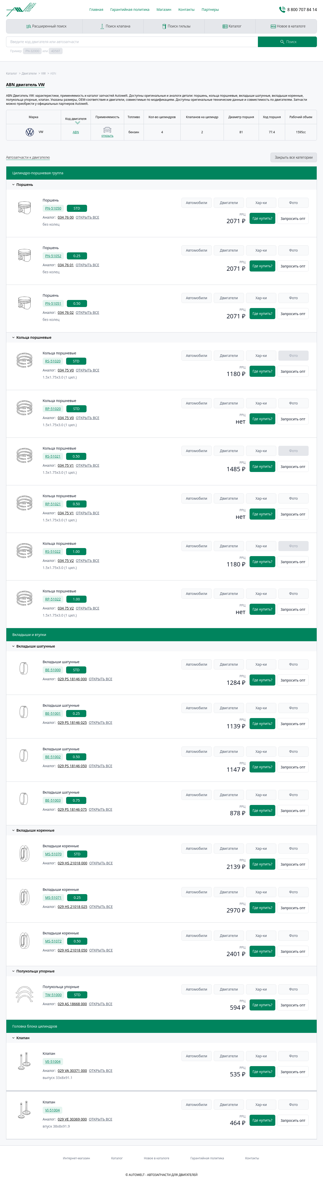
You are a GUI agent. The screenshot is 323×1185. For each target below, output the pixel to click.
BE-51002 (53, 756)
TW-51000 (53, 994)
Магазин (163, 9)
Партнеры (210, 9)
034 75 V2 (66, 560)
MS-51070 (53, 854)
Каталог (232, 26)
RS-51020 (53, 361)
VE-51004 (53, 1061)
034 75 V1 (66, 465)
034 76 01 (66, 264)
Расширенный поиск (46, 26)
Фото (293, 202)
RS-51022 (53, 551)
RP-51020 (53, 408)
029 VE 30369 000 (72, 1119)
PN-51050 (53, 208)
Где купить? (262, 218)
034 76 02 (66, 312)
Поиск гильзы (176, 26)
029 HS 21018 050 (72, 950)
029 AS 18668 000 (72, 1003)
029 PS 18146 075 (72, 809)
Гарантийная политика (129, 9)
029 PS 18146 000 (72, 678)
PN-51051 (53, 303)
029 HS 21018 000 (72, 863)
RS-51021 (53, 456)
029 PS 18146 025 (72, 722)
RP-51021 (53, 503)
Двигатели (229, 202)
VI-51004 (52, 1110)
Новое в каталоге (288, 26)
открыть (107, 135)
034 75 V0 (66, 370)
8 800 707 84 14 (298, 10)
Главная (96, 9)
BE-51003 (53, 800)
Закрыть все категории (294, 157)
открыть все (87, 217)
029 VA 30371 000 (72, 1070)
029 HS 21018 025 (72, 906)
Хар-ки (261, 202)
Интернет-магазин (76, 1158)
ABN (76, 132)
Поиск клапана (115, 26)
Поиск (288, 41)
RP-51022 (53, 599)
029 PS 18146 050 (72, 765)
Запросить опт (293, 218)
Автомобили (196, 202)
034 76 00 (66, 217)
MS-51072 (53, 941)
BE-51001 (53, 713)
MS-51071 (53, 897)
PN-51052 (53, 255)
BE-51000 (53, 669)
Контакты (186, 9)
